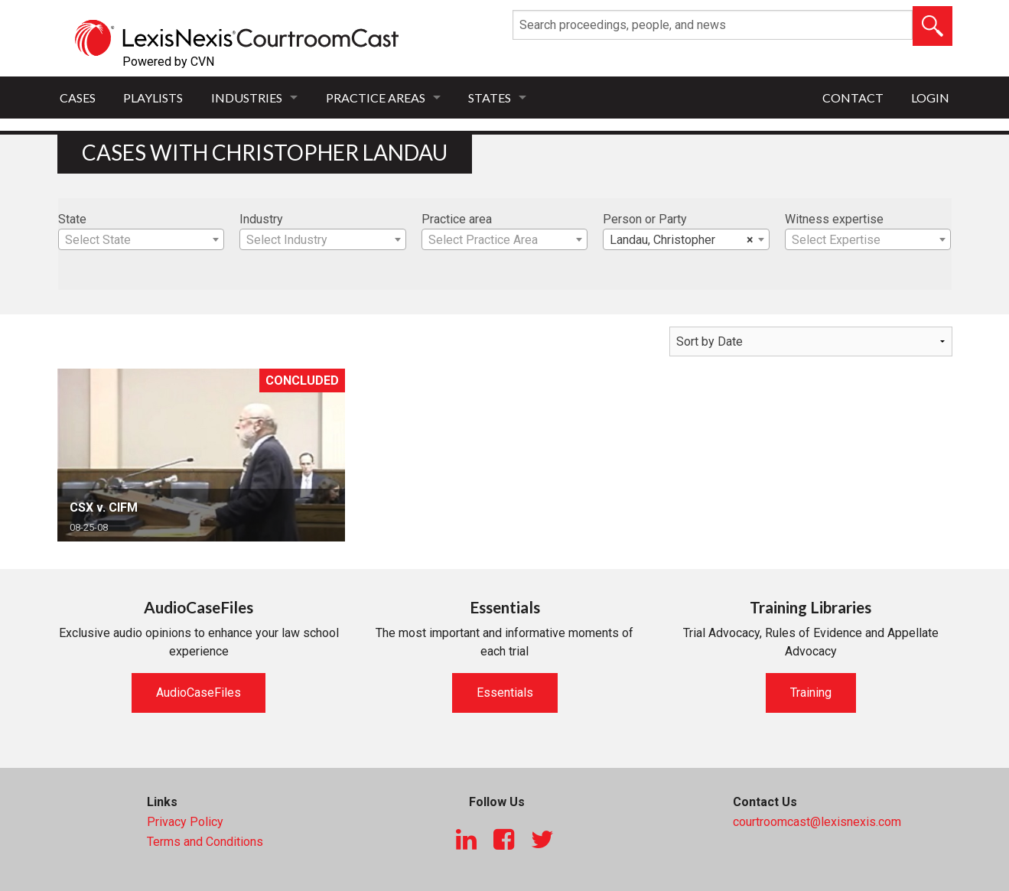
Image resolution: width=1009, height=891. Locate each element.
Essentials (505, 692)
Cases (78, 97)
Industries (246, 97)
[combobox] (141, 239)
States (489, 97)
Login (930, 97)
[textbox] (141, 240)
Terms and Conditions (205, 841)
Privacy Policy (185, 822)
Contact (853, 97)
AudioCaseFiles (198, 692)
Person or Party (645, 219)
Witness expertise (834, 219)
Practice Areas (375, 97)
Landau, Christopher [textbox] (681, 240)
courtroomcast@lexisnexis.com (817, 822)
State (72, 219)
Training (811, 692)
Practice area (457, 219)
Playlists (153, 97)
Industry (261, 219)
